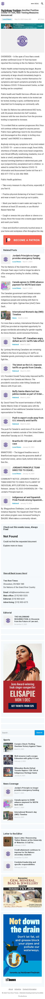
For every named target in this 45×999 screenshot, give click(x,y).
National (15, 344)
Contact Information (29, 989)
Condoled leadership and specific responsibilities (25, 863)
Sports (6, 740)
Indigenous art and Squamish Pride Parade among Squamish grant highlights (27, 500)
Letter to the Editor (12, 834)
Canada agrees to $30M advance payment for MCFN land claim (26, 802)
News (14, 318)
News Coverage (10, 784)
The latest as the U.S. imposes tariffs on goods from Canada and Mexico (27, 367)
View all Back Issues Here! (15, 573)
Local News (7, 19)
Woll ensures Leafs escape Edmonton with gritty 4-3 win (26, 757)
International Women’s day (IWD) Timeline (25, 813)
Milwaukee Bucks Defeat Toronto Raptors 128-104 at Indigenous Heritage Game (26, 770)
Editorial (7, 613)
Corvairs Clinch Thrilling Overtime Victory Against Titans (27, 745)
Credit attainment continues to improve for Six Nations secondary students (27, 852)
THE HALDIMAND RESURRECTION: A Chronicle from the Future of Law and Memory (26, 619)
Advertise (18, 989)
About (11, 989)
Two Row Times (12, 993)
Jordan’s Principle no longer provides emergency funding (26, 789)
